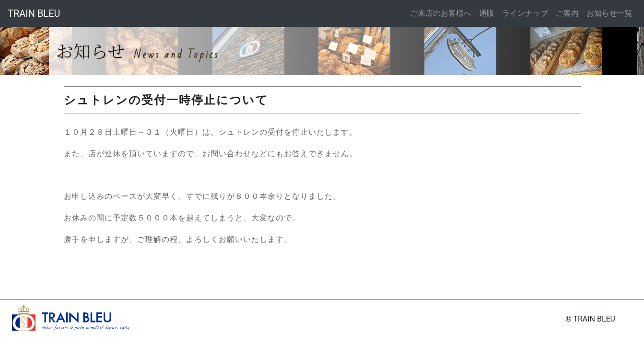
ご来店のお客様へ (440, 13)
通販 (486, 13)
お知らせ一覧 (609, 13)
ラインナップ (525, 13)
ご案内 (567, 13)
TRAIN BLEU (34, 13)
